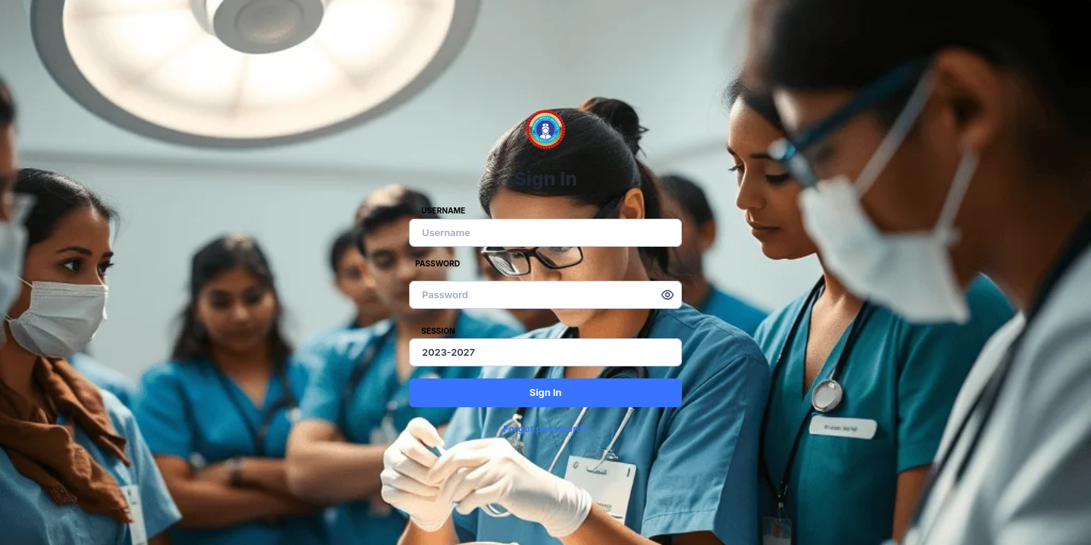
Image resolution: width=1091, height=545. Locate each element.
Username (443, 210)
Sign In (546, 392)
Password (437, 263)
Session (438, 330)
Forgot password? (545, 428)
